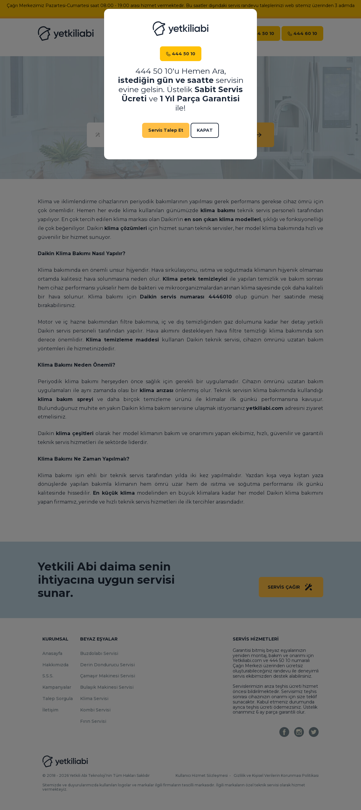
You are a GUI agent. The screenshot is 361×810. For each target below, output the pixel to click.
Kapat (205, 130)
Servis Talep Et (165, 130)
